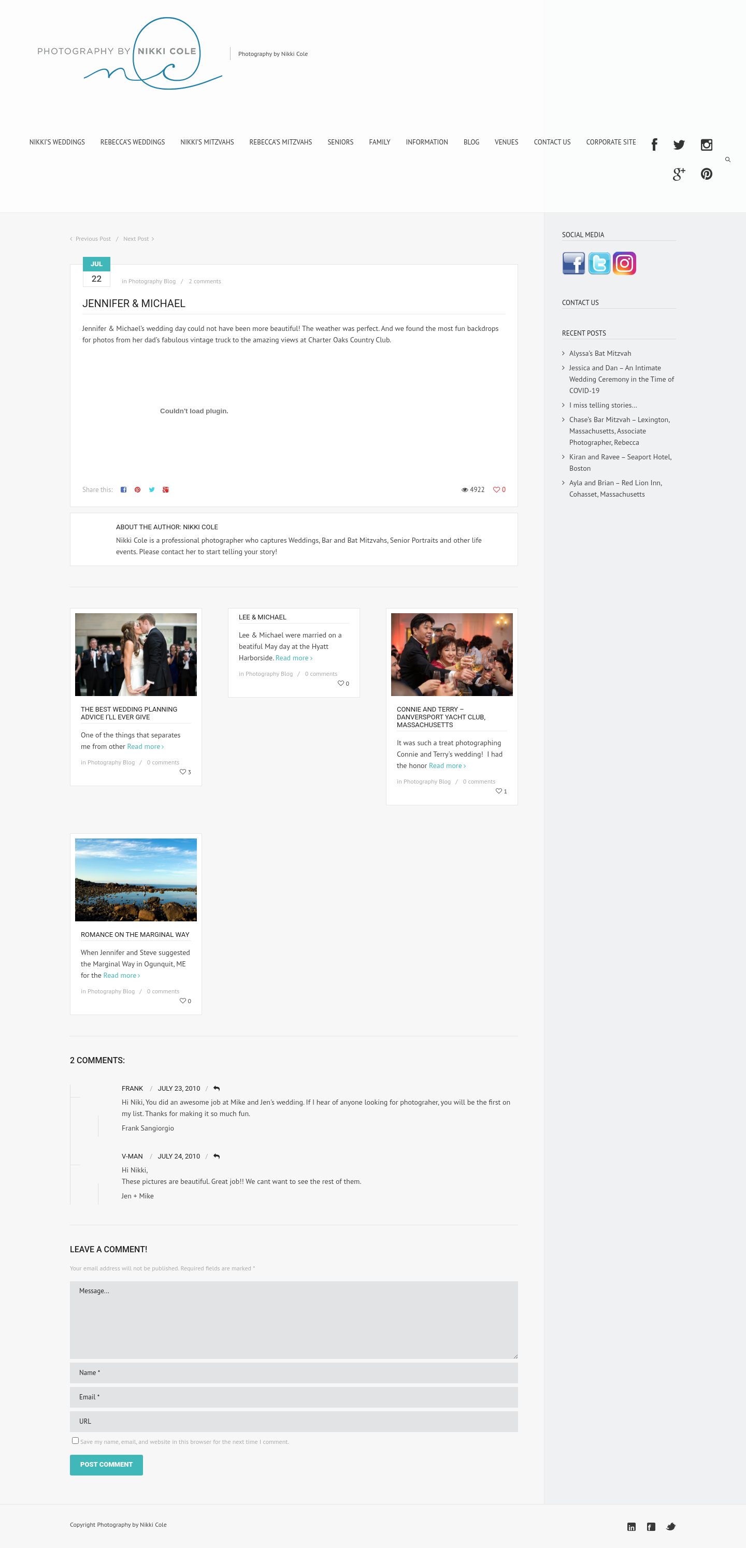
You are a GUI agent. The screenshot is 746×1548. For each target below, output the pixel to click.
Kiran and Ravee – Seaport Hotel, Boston (620, 462)
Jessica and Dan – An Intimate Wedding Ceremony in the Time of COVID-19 (621, 379)
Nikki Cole (200, 527)
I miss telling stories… (603, 405)
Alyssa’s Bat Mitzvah (600, 353)
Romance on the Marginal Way (135, 934)
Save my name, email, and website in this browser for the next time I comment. (184, 1441)
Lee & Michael (262, 617)
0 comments (163, 762)
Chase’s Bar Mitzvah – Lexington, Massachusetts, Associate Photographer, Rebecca (619, 431)
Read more (144, 746)
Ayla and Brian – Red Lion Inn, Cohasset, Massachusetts (615, 488)
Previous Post (93, 238)
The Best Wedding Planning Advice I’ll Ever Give (129, 713)
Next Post (136, 238)
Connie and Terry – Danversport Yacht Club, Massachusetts (441, 717)
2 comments (205, 281)
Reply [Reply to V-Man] (217, 1157)
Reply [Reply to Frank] (217, 1089)
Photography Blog (152, 281)
